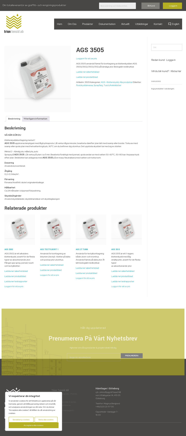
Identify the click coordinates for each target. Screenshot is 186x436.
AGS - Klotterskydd (110, 82)
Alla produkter (126, 82)
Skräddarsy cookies (21, 419)
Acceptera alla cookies (33, 425)
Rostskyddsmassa (84, 85)
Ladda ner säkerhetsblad (87, 71)
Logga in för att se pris (86, 58)
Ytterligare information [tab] (35, 118)
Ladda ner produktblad (87, 77)
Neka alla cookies (46, 419)
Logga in (171, 60)
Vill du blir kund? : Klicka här (166, 71)
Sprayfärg (98, 85)
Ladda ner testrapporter (16, 281)
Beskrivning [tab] (14, 118)
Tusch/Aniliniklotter (112, 85)
